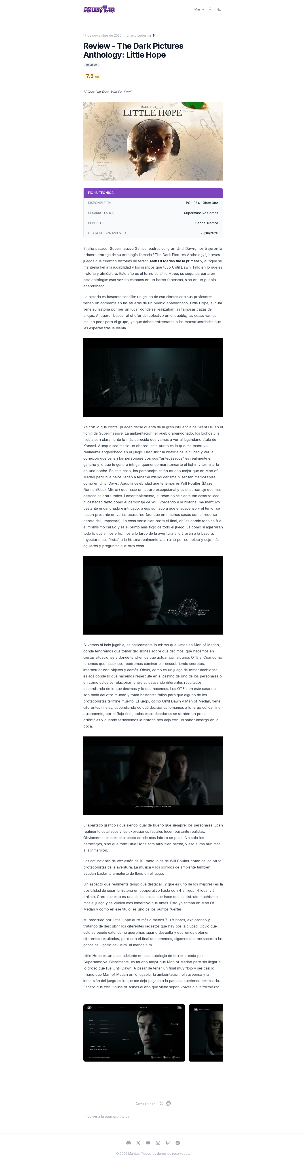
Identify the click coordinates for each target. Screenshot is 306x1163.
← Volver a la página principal (106, 1116)
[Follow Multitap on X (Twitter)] (138, 1143)
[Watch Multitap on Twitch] (168, 1143)
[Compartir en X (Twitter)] (161, 1103)
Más (199, 9)
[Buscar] (210, 9)
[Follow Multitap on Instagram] (158, 1143)
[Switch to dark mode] (219, 9)
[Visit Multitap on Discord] (128, 1143)
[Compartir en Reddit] (168, 1103)
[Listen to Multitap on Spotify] (177, 1143)
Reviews (91, 65)
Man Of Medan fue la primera (174, 261)
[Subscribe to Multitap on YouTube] (148, 1143)
